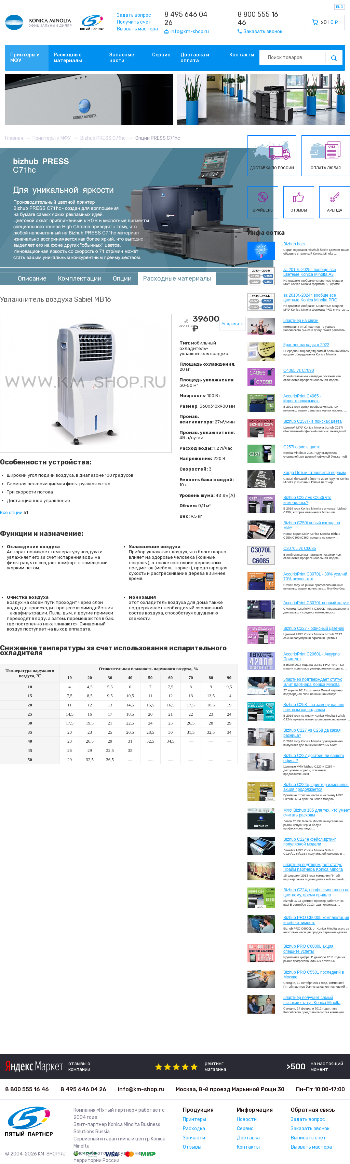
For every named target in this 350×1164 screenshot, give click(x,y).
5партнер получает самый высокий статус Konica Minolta (311, 1000)
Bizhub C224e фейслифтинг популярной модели (309, 842)
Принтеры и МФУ (25, 58)
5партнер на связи (301, 320)
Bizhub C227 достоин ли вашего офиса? (313, 758)
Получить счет (134, 22)
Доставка (248, 1138)
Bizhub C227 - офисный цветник (313, 628)
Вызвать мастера (137, 29)
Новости (247, 1119)
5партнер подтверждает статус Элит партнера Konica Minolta (312, 682)
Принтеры (194, 1119)
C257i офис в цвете (301, 447)
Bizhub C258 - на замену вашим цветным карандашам (313, 707)
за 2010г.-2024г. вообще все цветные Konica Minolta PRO (310, 297)
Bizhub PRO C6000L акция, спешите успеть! (309, 948)
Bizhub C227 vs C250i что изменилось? (307, 500)
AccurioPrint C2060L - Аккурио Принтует (311, 656)
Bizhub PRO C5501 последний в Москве (313, 974)
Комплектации (80, 278)
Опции (122, 278)
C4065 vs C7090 (298, 370)
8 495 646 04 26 (185, 18)
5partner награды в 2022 (306, 344)
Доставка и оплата (194, 58)
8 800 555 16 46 (258, 18)
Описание (32, 278)
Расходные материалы (68, 58)
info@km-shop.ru (141, 1089)
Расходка (194, 1129)
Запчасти (194, 1138)
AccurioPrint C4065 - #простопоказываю (302, 398)
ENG (339, 7)
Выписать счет (308, 1138)
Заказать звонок (310, 1129)
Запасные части (121, 58)
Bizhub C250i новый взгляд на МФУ (311, 525)
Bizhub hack (294, 244)
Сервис (161, 55)
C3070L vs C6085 (299, 548)
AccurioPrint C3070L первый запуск (316, 602)
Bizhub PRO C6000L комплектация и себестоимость (316, 920)
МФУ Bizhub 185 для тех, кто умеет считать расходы (316, 812)
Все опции (11, 512)
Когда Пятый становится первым (314, 472)
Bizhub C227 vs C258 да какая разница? (311, 732)
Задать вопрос (134, 15)
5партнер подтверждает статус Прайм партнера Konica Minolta (313, 867)
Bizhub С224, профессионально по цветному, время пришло (316, 892)
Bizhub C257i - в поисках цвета (312, 421)
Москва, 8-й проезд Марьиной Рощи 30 (230, 1089)
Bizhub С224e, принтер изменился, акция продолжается (316, 787)
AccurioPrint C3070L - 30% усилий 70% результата (315, 576)
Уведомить (232, 323)
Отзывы (192, 1147)
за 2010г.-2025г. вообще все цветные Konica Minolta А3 (309, 272)
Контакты (241, 55)
